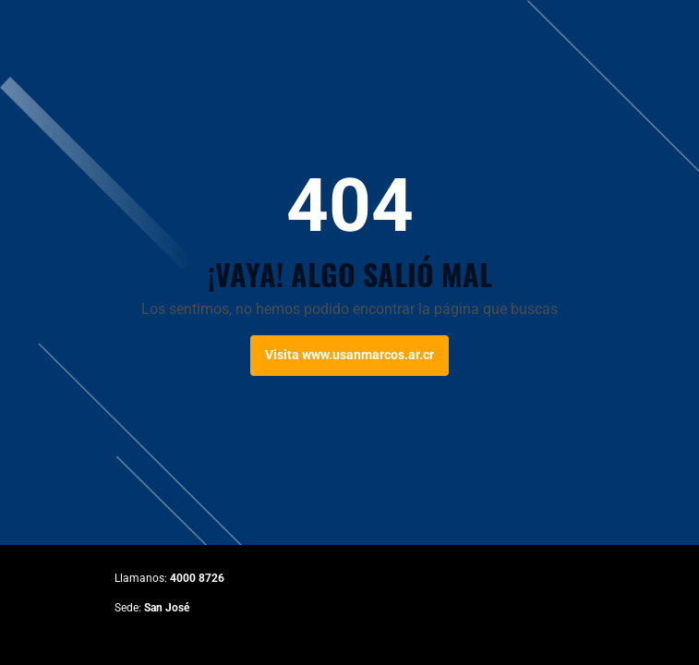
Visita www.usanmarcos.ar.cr (349, 354)
